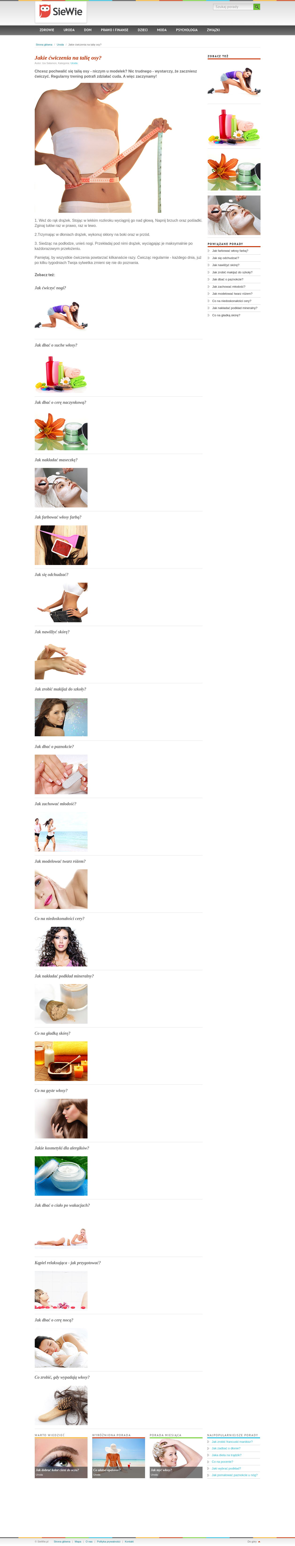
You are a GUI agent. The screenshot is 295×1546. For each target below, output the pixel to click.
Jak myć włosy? (161, 1470)
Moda (162, 30)
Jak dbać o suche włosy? (56, 345)
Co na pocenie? (222, 1461)
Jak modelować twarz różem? (60, 861)
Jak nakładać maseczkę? (56, 460)
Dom (88, 30)
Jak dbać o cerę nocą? (54, 1320)
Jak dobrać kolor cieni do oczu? (57, 1470)
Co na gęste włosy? (51, 1090)
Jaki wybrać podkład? (226, 1468)
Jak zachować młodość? (56, 804)
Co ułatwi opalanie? (107, 1470)
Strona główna (44, 44)
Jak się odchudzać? (52, 574)
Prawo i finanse (114, 30)
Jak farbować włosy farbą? (58, 517)
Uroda (69, 30)
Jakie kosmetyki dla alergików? (62, 1148)
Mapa (78, 1541)
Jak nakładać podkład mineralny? (64, 976)
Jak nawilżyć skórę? (52, 632)
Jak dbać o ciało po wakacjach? (62, 1205)
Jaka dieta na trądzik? (226, 1455)
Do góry (252, 1541)
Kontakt (129, 1541)
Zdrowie (47, 30)
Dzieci (143, 30)
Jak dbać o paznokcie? (54, 746)
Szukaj (256, 7)
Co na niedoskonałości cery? (60, 918)
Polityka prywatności (108, 1541)
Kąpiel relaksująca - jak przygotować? (68, 1262)
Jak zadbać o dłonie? (226, 1448)
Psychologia (187, 30)
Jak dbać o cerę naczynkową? (60, 402)
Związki (213, 30)
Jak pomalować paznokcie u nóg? (235, 1475)
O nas (89, 1541)
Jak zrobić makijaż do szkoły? (60, 689)
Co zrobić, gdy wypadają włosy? (62, 1377)
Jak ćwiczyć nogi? (50, 288)
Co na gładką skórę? (53, 1033)
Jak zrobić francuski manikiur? (232, 1441)
